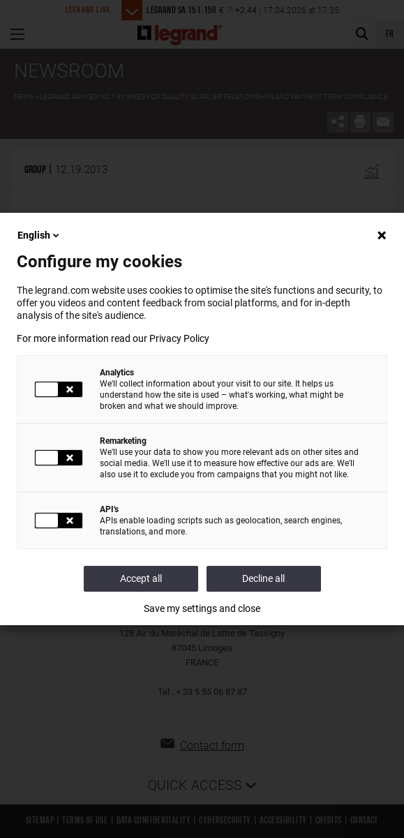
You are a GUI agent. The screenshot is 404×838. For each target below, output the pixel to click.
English (39, 235)
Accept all (141, 578)
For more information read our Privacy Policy (113, 338)
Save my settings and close (202, 608)
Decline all (263, 578)
